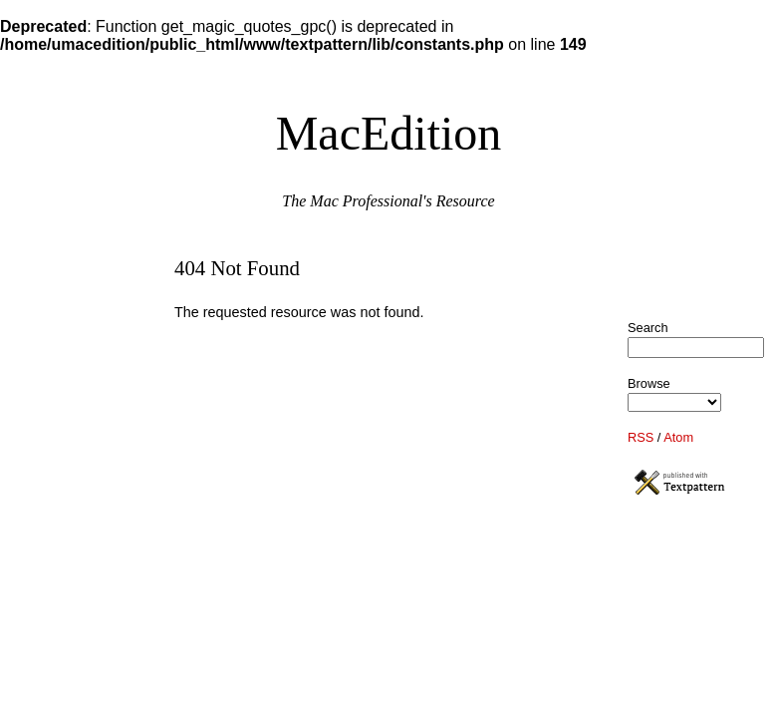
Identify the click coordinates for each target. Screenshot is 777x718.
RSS (640, 437)
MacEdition (389, 133)
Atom (678, 437)
